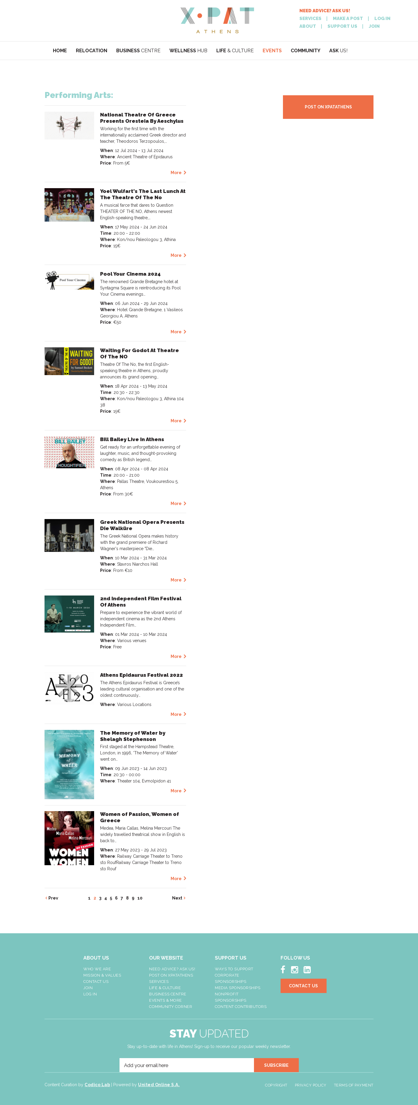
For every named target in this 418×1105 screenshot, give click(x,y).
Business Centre (167, 994)
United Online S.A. (159, 1084)
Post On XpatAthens (171, 975)
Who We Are (97, 969)
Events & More (165, 1000)
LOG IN (382, 18)
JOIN (374, 26)
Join (88, 988)
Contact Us (95, 981)
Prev (53, 898)
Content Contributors (241, 1006)
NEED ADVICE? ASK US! (324, 11)
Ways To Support (234, 969)
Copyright (276, 1085)
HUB (188, 50)
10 (140, 898)
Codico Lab (97, 1084)
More (176, 172)
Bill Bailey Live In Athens (132, 439)
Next (177, 898)
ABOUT (307, 26)
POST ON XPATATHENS (328, 107)
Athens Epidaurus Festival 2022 (141, 675)
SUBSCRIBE (276, 1065)
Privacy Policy (311, 1085)
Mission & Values (102, 975)
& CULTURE (235, 50)
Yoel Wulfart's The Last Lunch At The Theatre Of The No (143, 194)
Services (159, 981)
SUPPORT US (342, 26)
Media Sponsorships (237, 988)
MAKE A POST (348, 18)
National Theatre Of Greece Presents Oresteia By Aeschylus (141, 118)
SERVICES (310, 18)
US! (338, 50)
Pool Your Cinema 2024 (130, 274)
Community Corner (170, 1006)
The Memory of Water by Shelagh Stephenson (132, 736)
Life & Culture (165, 988)
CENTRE (138, 50)
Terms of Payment (353, 1085)
